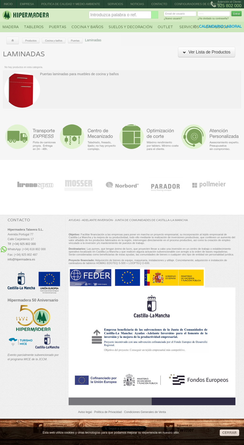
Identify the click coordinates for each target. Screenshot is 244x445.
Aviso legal (85, 412)
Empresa (27, 4)
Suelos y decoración (130, 27)
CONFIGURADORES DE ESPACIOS (198, 4)
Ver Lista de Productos (206, 52)
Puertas (57, 27)
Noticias (137, 4)
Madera (10, 27)
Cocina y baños (87, 27)
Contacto (159, 4)
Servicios (115, 4)
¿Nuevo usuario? (173, 19)
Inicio (8, 4)
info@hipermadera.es (21, 259)
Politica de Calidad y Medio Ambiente (70, 4)
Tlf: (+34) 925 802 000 (22, 244)
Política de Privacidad (108, 412)
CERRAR (229, 432)
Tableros (34, 27)
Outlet (165, 27)
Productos (30, 40)
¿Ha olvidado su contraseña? (213, 19)
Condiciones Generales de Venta (145, 412)
